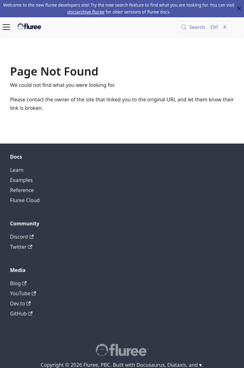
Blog (18, 283)
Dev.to (20, 303)
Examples (21, 180)
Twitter (21, 246)
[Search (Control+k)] (204, 27)
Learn (17, 170)
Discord (22, 236)
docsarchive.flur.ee (85, 12)
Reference (22, 190)
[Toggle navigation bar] (6, 27)
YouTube (23, 293)
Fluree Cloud (25, 200)
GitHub (21, 313)
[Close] (239, 8)
